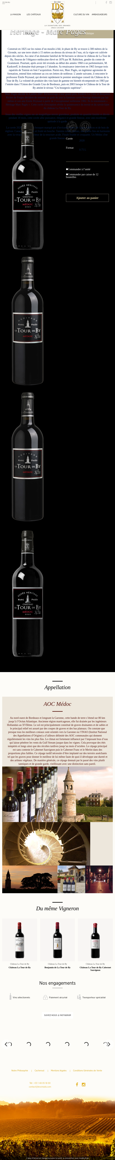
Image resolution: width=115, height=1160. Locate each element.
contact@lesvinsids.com (40, 1087)
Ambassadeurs (99, 15)
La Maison (15, 15)
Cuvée (69, 138)
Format (70, 147)
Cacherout (40, 1071)
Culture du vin (81, 15)
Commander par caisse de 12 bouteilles (82, 175)
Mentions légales (59, 1071)
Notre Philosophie (20, 1071)
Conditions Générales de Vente (87, 1071)
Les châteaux (34, 15)
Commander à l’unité (78, 169)
